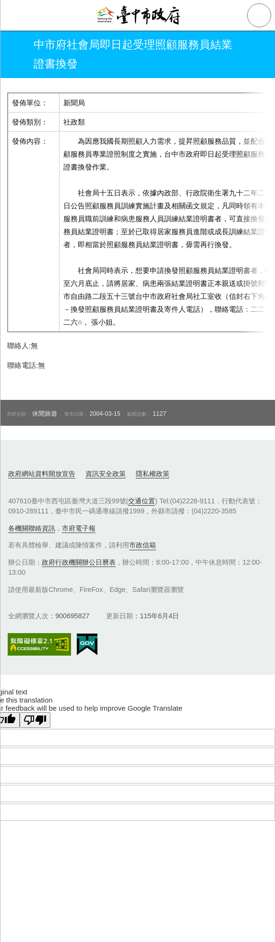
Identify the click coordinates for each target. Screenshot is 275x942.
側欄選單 (15, 15)
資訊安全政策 (105, 473)
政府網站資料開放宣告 (41, 473)
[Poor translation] (35, 720)
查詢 (259, 15)
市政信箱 (142, 545)
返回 (15, 54)
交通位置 (141, 501)
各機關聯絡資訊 (31, 528)
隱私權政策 (152, 473)
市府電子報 (79, 528)
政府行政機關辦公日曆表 (79, 562)
